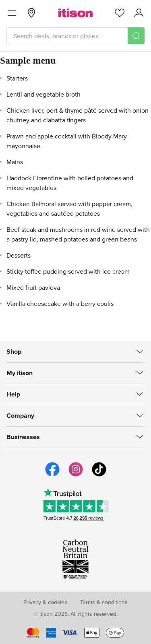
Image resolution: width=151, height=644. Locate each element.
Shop (13, 351)
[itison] (75, 12)
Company (20, 415)
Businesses (23, 437)
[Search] (136, 35)
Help (13, 394)
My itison (19, 373)
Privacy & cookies (45, 602)
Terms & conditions (104, 602)
